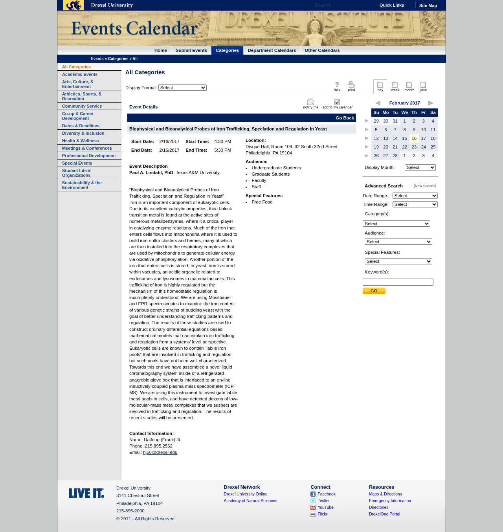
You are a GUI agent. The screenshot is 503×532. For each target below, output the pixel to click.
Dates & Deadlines (80, 125)
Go (367, 5)
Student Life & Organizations (76, 173)
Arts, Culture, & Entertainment (78, 84)
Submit (374, 291)
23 (414, 147)
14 (395, 138)
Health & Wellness (80, 140)
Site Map (428, 5)
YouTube (326, 507)
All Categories (76, 66)
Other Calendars (322, 50)
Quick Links (392, 5)
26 (376, 155)
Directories (379, 507)
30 (385, 121)
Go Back (345, 118)
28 (395, 155)
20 (385, 147)
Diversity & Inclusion (83, 133)
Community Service (82, 106)
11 (433, 129)
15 (404, 138)
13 (385, 138)
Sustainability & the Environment (82, 185)
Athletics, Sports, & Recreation (81, 96)
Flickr (322, 514)
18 (433, 138)
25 (433, 147)
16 (414, 138)
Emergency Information (390, 501)
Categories (227, 50)
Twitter (324, 501)
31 (395, 121)
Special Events (77, 163)
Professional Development (89, 155)
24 (423, 147)
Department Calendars (272, 50)
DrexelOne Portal (384, 514)
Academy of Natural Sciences (250, 501)
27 (385, 155)
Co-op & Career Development (78, 116)
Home (160, 50)
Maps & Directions (385, 494)
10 (423, 129)
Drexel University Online (246, 494)
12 (376, 138)
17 (423, 138)
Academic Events (79, 74)
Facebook (327, 494)
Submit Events (191, 50)
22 (404, 147)
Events (97, 59)
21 (395, 147)
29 (376, 121)
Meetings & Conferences (87, 148)
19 (376, 147)
